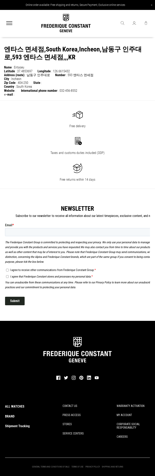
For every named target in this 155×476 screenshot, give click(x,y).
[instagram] (73, 379)
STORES (67, 424)
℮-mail (8, 94)
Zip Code (10, 83)
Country (9, 87)
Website (9, 91)
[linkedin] (89, 379)
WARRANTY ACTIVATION (131, 406)
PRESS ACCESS (72, 415)
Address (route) (14, 75)
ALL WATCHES (14, 406)
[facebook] (58, 379)
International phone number (39, 91)
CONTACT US (70, 406)
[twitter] (66, 379)
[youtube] (96, 378)
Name (8, 67)
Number (60, 75)
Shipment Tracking (17, 426)
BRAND (10, 416)
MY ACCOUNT (124, 415)
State (36, 83)
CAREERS (122, 436)
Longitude (44, 71)
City (6, 79)
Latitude (9, 71)
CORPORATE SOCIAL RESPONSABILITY (128, 426)
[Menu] (9, 23)
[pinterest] (81, 379)
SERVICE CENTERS (73, 433)
